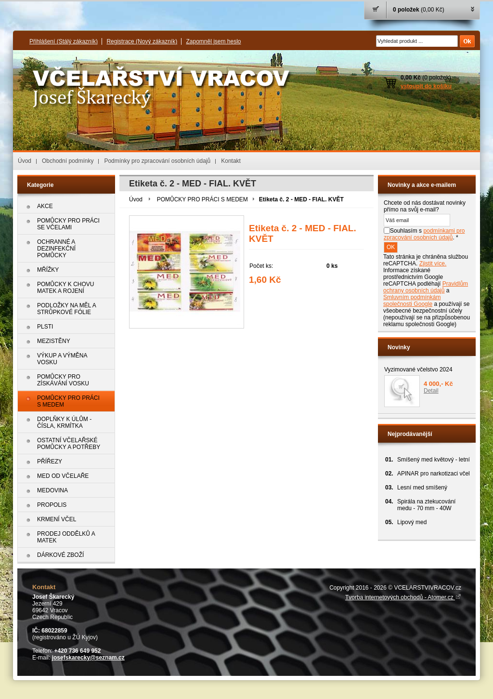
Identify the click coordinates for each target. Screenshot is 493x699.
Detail (431, 390)
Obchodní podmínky (67, 161)
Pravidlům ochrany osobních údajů (425, 287)
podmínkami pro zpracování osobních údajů (424, 234)
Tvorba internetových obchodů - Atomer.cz (403, 597)
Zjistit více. (433, 263)
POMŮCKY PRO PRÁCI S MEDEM (202, 199)
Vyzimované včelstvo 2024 (418, 369)
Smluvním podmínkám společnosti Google (412, 300)
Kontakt (231, 161)
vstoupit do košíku (426, 86)
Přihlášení (63, 41)
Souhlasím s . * (424, 234)
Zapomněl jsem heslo (213, 41)
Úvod (24, 161)
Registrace (141, 41)
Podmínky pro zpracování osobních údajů (157, 161)
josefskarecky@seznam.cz (88, 657)
